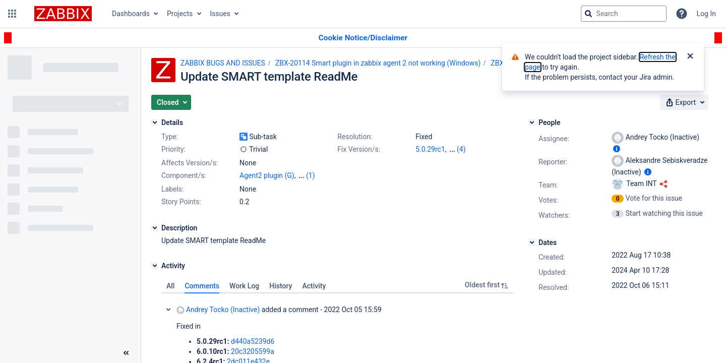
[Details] (154, 122)
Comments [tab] (202, 286)
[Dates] (531, 242)
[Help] (682, 14)
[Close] (690, 57)
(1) (310, 175)
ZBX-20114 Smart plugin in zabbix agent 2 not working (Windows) (377, 63)
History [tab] (280, 286)
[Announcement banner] (363, 38)
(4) (461, 149)
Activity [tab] (314, 286)
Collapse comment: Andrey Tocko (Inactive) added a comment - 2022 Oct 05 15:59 (168, 310)
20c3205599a (252, 351)
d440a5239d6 (252, 341)
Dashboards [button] (131, 14)
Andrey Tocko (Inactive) (218, 310)
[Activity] (154, 265)
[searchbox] (624, 14)
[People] (531, 122)
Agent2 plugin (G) (266, 175)
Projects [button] (180, 14)
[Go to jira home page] (63, 14)
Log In (706, 14)
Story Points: (181, 202)
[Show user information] (617, 149)
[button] (12, 14)
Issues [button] (220, 14)
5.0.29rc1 (430, 149)
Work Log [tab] (244, 286)
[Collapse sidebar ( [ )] (126, 352)
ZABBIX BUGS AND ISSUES (222, 63)
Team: (548, 185)
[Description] (154, 227)
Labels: (172, 189)
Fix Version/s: (358, 149)
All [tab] (170, 286)
